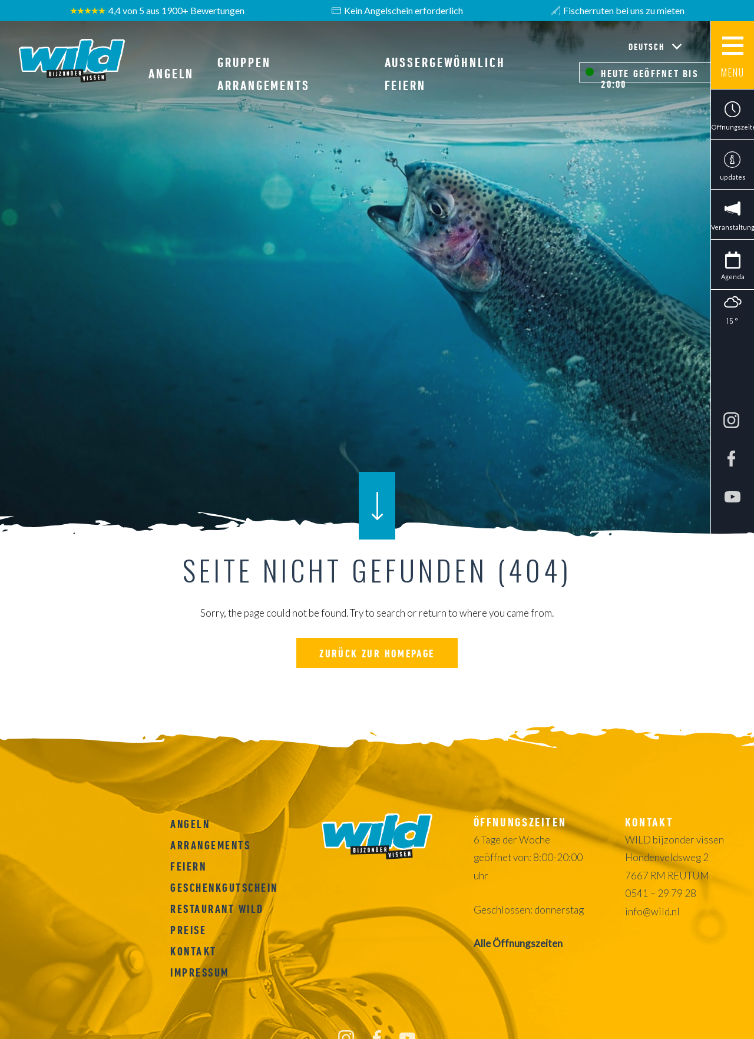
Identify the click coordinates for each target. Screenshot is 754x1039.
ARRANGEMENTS (210, 845)
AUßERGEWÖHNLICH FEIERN (445, 74)
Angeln (171, 73)
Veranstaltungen (732, 227)
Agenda (733, 276)
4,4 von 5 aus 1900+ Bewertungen (157, 10)
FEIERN (188, 866)
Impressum (199, 972)
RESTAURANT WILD (217, 908)
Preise (188, 930)
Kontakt (193, 951)
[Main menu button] (732, 55)
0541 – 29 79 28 (660, 893)
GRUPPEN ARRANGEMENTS (263, 74)
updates (733, 177)
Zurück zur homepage (376, 653)
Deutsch (648, 46)
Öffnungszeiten (732, 127)
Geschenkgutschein (224, 887)
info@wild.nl (652, 911)
